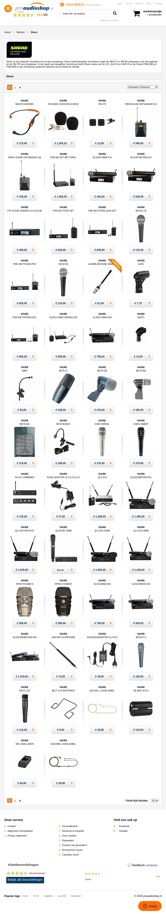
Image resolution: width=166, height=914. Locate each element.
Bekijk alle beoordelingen (25, 879)
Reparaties (68, 840)
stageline (48, 896)
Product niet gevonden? (74, 845)
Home (129, 3)
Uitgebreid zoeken (109, 20)
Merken (139, 3)
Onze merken (69, 835)
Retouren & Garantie (73, 831)
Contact (159, 3)
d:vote (25, 896)
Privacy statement (17, 835)
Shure (63, 317)
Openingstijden (93, 4)
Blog (149, 3)
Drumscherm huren (72, 850)
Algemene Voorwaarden (20, 831)
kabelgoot (76, 896)
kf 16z (36, 896)
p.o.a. (60, 569)
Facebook (124, 826)
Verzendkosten (70, 826)
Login (120, 3)
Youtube (123, 831)
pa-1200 (62, 896)
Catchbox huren (70, 854)
